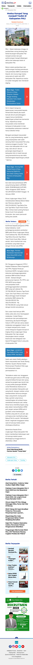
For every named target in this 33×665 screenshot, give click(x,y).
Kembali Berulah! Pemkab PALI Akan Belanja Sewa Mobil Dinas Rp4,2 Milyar (12, 550)
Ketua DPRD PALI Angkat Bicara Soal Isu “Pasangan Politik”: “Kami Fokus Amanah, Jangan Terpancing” (12, 575)
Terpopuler (11, 6)
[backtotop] (16, 638)
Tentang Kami (20, 652)
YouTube (24, 647)
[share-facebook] (13, 470)
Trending (22, 460)
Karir (25, 650)
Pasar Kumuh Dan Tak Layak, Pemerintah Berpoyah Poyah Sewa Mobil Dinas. (12, 584)
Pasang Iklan (12, 652)
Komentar (17, 474)
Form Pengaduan (16, 656)
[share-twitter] (16, 470)
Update (22, 221)
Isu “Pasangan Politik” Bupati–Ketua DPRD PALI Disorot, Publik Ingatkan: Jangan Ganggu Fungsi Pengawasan (12, 558)
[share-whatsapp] (19, 470)
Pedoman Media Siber (22, 654)
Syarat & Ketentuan (10, 654)
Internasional (27, 6)
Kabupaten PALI (11, 457)
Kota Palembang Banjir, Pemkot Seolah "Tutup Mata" (16, 450)
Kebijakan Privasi (11, 650)
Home (3, 6)
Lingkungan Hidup (12, 460)
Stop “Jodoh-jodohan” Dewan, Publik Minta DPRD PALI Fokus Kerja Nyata (12, 567)
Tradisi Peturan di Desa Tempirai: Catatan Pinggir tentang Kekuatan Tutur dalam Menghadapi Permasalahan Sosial (14, 96)
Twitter (20, 647)
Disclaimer (20, 650)
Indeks (19, 6)
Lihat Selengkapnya (17, 591)
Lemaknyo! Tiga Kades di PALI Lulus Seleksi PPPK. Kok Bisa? (15, 352)
